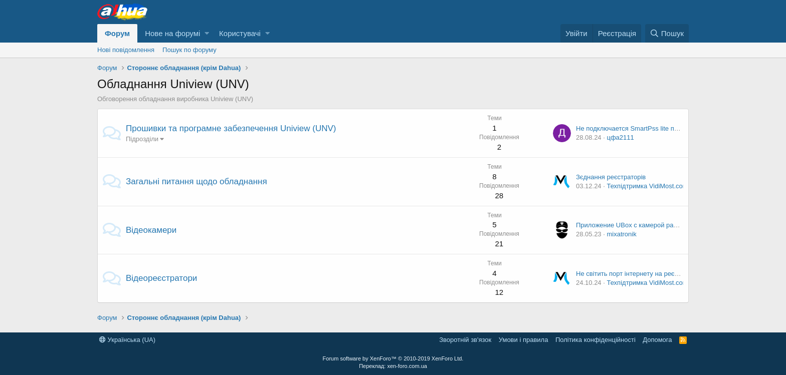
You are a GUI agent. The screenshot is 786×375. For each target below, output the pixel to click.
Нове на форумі (172, 33)
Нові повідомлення (125, 50)
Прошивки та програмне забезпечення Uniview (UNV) (231, 128)
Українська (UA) (127, 339)
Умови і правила (523, 339)
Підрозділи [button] (142, 139)
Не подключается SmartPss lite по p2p (633, 128)
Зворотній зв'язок (465, 339)
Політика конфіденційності (595, 339)
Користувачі (240, 33)
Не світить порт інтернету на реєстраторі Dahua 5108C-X (662, 273)
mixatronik (621, 234)
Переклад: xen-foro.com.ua (393, 366)
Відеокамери (151, 230)
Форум (117, 33)
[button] (207, 33)
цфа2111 (620, 137)
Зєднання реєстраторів (611, 177)
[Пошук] (667, 33)
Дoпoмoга (657, 339)
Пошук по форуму (189, 50)
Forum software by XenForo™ (393, 358)
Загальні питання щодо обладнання (196, 181)
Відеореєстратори (161, 278)
